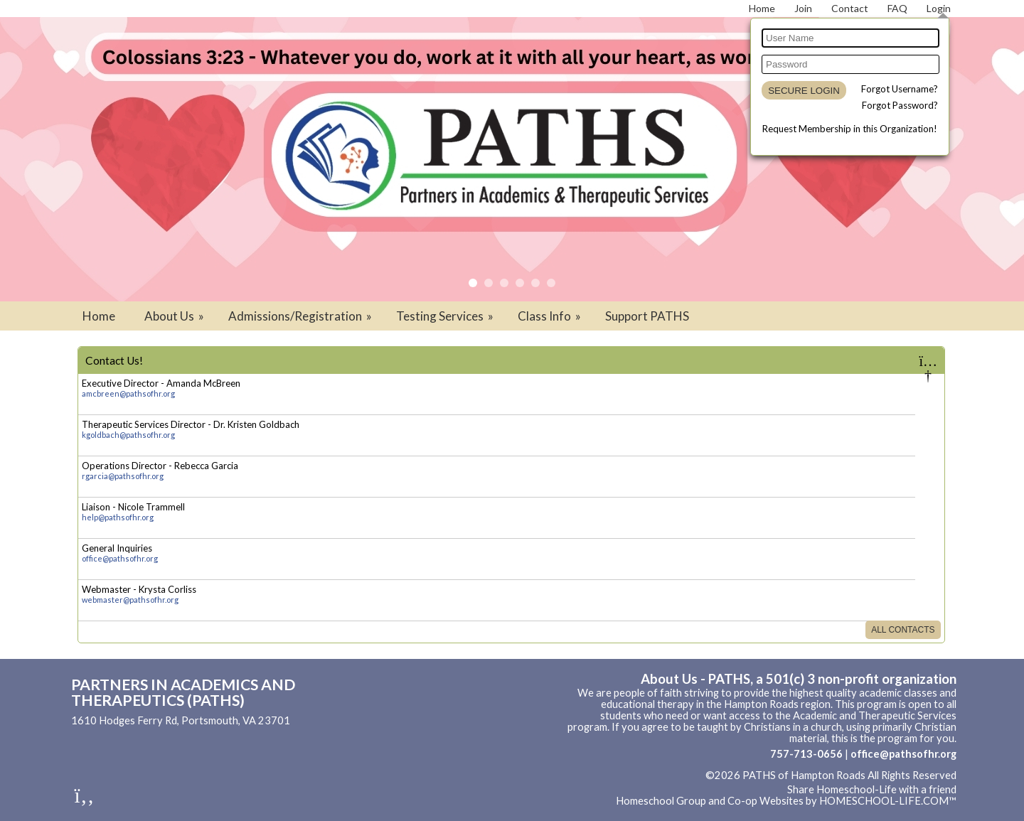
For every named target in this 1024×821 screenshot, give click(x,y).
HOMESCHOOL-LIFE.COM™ (887, 801)
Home (98, 315)
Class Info (550, 315)
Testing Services (446, 315)
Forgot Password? (900, 105)
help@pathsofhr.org (118, 517)
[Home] (762, 8)
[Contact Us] (849, 8)
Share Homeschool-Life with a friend (871, 789)
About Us (175, 315)
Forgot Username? (899, 89)
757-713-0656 (806, 754)
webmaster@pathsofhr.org (130, 599)
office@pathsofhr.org (120, 558)
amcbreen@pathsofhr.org (128, 393)
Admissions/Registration (301, 315)
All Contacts (902, 630)
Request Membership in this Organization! (849, 128)
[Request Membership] (803, 8)
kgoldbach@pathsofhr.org (128, 434)
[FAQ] (897, 8)
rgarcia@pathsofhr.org (123, 476)
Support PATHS (647, 315)
